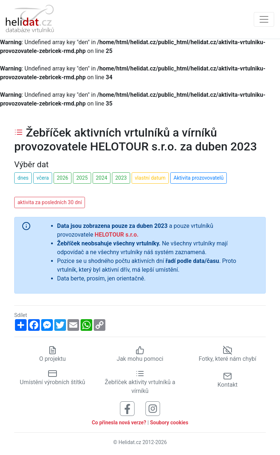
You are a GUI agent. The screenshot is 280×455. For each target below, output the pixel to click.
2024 (101, 178)
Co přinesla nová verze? (119, 422)
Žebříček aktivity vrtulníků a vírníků (140, 382)
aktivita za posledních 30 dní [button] (50, 202)
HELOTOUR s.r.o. (117, 234)
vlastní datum (150, 178)
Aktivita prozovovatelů (198, 178)
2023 (121, 178)
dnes (23, 178)
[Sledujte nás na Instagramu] (152, 408)
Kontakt (227, 380)
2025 (82, 178)
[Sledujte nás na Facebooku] (127, 408)
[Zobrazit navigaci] (264, 19)
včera (42, 178)
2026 (62, 178)
